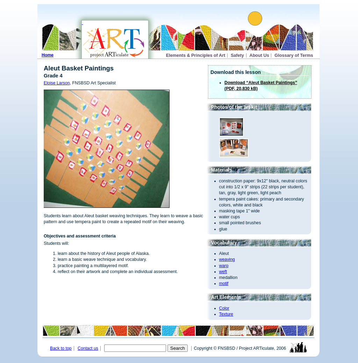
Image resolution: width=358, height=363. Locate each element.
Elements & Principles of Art (195, 55)
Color (224, 308)
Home (47, 55)
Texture (226, 314)
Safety (237, 55)
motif (224, 283)
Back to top (61, 348)
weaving (227, 259)
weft (223, 271)
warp (224, 265)
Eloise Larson (57, 83)
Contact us (88, 348)
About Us (259, 55)
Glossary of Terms (293, 55)
